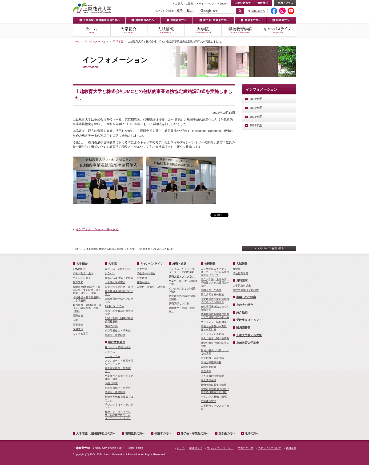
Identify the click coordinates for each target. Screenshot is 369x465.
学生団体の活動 (146, 273)
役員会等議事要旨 (211, 362)
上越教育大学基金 (247, 342)
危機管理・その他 (211, 290)
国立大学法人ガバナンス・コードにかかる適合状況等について (215, 271)
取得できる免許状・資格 (119, 286)
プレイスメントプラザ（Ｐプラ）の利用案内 (182, 270)
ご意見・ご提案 (184, 3)
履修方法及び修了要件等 (119, 277)
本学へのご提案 (246, 297)
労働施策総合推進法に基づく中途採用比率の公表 (215, 316)
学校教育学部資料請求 (246, 290)
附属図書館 (243, 327)
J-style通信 (79, 268)
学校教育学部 (240, 30)
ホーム (91, 30)
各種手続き (143, 282)
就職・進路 (179, 263)
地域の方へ (281, 20)
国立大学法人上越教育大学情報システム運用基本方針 (215, 282)
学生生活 (142, 268)
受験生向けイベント (249, 320)
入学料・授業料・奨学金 (151, 286)
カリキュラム (112, 356)
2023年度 (117, 41)
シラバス (110, 273)
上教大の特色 (244, 304)
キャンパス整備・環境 (214, 396)
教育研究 (78, 282)
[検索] (217, 11)
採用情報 (78, 329)
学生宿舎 (142, 277)
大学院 (203, 30)
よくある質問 (80, 333)
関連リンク (195, 448)
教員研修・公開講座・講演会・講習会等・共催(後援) (87, 307)
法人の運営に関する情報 (215, 338)
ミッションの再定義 (212, 333)
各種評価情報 (208, 366)
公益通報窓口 (208, 401)
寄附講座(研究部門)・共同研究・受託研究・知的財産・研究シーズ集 (87, 289)
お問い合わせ (242, 3)
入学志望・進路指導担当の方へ (96, 433)
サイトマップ (206, 3)
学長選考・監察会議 (212, 357)
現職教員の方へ (143, 20)
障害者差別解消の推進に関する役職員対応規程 (215, 391)
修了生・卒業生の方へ (214, 20)
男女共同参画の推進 (212, 294)
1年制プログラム (114, 306)
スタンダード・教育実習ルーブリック (119, 362)
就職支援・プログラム (182, 276)
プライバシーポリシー (220, 448)
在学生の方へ (251, 20)
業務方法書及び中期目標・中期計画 (214, 328)
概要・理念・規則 (83, 273)
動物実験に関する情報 (214, 384)
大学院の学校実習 (115, 282)
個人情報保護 (208, 380)
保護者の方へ (177, 20)
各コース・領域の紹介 (118, 268)
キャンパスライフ (277, 30)
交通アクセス (285, 3)
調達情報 (206, 371)
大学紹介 (128, 30)
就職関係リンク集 (179, 303)
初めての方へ (257, 11)
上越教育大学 (92, 8)
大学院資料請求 (242, 285)
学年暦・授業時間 (115, 335)
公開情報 (210, 263)
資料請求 (263, 3)
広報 (75, 320)
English (224, 3)
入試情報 (165, 30)
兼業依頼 (78, 324)
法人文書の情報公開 (212, 375)
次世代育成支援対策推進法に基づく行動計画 (215, 300)
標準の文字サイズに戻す (179, 10)
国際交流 (78, 315)
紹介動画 (242, 312)
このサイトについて (269, 448)
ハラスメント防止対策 (214, 321)
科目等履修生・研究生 (118, 330)
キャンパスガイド (83, 277)
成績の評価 (111, 326)
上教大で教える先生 (249, 335)
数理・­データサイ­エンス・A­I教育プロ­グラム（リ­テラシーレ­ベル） (118, 415)
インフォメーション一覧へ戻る (97, 229)
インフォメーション (96, 41)
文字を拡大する (189, 10)
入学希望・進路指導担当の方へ (99, 20)
